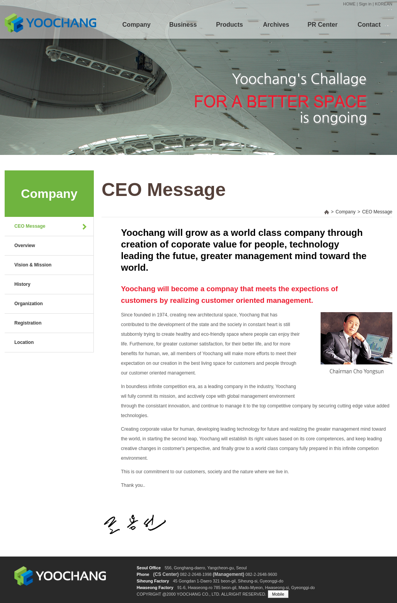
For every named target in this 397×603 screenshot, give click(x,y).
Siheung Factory (152, 581)
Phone (142, 574)
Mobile (278, 594)
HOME (349, 4)
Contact (369, 24)
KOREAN (383, 4)
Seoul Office (148, 567)
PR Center (322, 24)
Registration (27, 323)
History (22, 284)
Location (24, 342)
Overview (24, 245)
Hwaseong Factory (154, 587)
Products (229, 24)
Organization (28, 303)
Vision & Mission (33, 265)
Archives (276, 24)
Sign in (365, 4)
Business (183, 24)
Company (137, 24)
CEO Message (29, 226)
